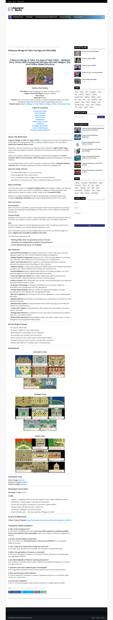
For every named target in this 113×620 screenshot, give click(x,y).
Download (40, 124)
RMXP (82, 193)
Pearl (83, 102)
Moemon (77, 102)
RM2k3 (98, 190)
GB (76, 99)
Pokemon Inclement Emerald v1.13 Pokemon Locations (91, 143)
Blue (87, 92)
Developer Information (40, 126)
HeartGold (94, 99)
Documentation (93, 183)
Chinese (77, 183)
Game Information (40, 111)
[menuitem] (10, 17)
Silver (92, 104)
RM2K (93, 190)
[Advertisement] (56, 31)
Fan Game (77, 185)
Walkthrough (94, 193)
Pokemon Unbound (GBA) (89, 65)
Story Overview (40, 115)
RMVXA (76, 193)
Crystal (99, 92)
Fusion (99, 97)
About (14, 1)
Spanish (87, 193)
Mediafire (22, 480)
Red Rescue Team (79, 104)
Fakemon (87, 97)
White (80, 107)
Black (76, 92)
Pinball (87, 102)
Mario (100, 99)
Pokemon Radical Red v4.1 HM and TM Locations (92, 164)
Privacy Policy (20, 1)
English (101, 183)
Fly (10, 54)
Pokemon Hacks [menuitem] (18, 17)
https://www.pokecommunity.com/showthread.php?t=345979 (49, 520)
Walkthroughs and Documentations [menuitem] (46, 17)
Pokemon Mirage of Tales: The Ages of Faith (23, 47)
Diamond (81, 94)
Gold (88, 99)
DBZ (76, 94)
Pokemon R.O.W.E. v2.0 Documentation (92, 72)
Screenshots (40, 120)
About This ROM (40, 113)
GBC (84, 99)
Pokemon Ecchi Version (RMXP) (90, 51)
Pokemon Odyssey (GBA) (88, 58)
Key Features (40, 117)
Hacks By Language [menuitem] (65, 17)
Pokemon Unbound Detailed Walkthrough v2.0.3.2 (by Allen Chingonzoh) (93, 129)
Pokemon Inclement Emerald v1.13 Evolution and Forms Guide (91, 157)
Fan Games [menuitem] (29, 17)
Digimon (88, 94)
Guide (97, 185)
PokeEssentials (78, 190)
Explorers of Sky (79, 97)
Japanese (82, 188)
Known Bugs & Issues (40, 122)
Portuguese (87, 190)
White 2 (86, 107)
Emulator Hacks (19, 617)
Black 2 (82, 92)
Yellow (91, 107)
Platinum (93, 102)
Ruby (87, 104)
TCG (76, 107)
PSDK (97, 188)
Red (99, 102)
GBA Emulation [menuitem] (78, 17)
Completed (93, 92)
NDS (89, 188)
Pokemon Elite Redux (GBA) (89, 79)
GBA (18, 588)
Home (9, 1)
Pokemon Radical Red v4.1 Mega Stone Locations (92, 171)
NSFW (93, 188)
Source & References (40, 128)
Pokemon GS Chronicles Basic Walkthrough (90, 136)
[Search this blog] (85, 117)
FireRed (14, 588)
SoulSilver (98, 104)
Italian (76, 188)
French (84, 185)
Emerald (94, 94)
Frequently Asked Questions (40, 130)
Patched (22, 588)
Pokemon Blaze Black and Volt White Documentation (91, 150)
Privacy (103, 617)
